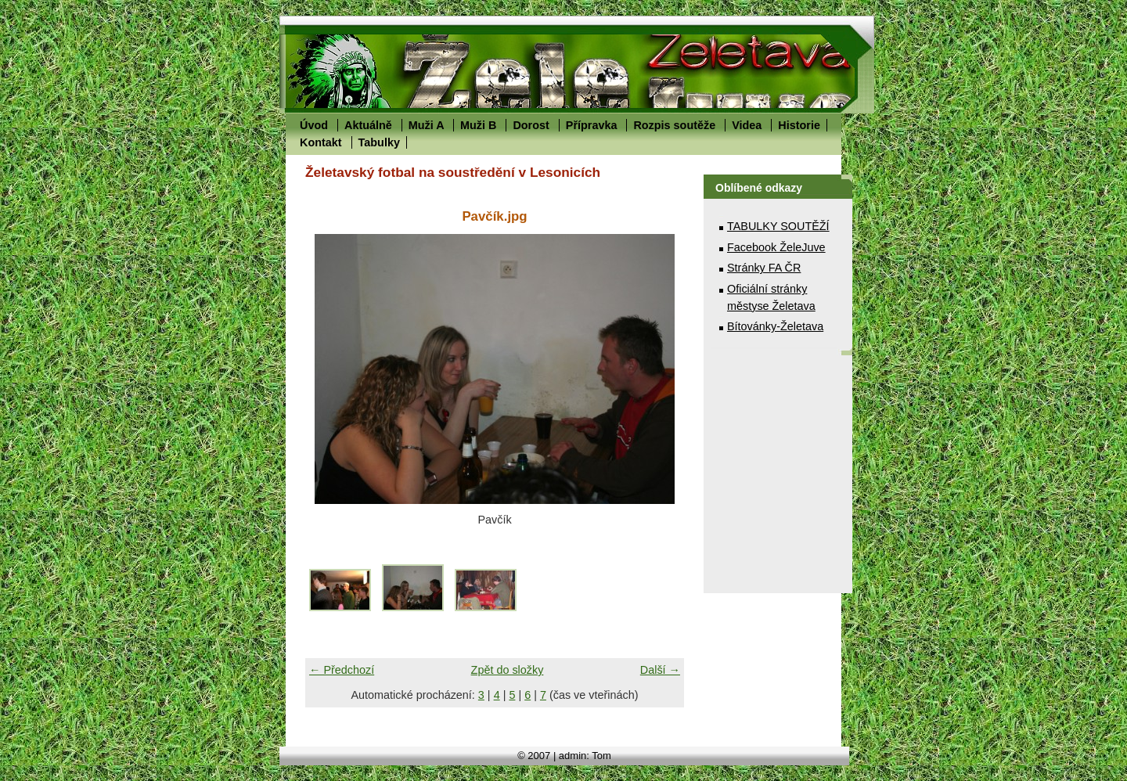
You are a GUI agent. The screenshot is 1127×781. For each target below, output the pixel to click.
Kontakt (321, 142)
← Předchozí (341, 670)
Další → (660, 670)
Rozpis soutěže (674, 125)
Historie (799, 125)
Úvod (314, 125)
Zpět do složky (507, 670)
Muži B (478, 125)
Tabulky (379, 142)
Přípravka (592, 125)
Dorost (531, 125)
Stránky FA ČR (764, 267)
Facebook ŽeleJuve (776, 247)
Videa (747, 125)
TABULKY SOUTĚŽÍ (778, 226)
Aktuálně (368, 125)
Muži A (426, 125)
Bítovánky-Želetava (775, 326)
